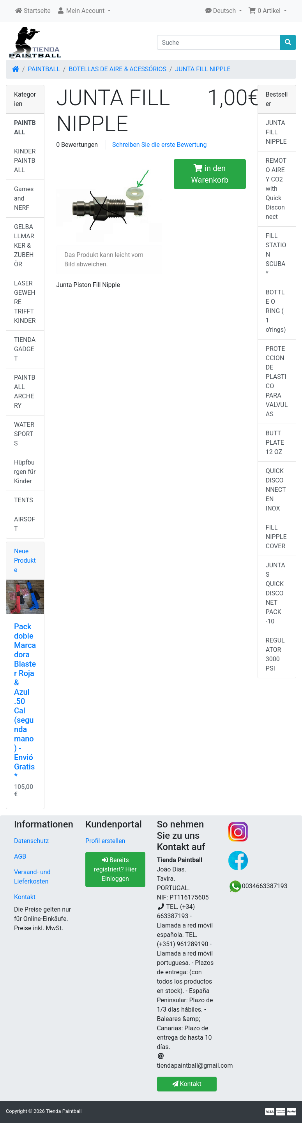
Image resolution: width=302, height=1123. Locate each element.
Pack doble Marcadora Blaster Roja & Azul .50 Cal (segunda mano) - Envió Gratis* (25, 701)
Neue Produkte (25, 560)
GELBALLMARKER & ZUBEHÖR (24, 245)
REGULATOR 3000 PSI (275, 654)
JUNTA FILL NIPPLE (203, 69)
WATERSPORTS (24, 434)
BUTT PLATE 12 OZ (275, 442)
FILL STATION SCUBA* (276, 254)
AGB (20, 856)
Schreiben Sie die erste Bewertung (159, 144)
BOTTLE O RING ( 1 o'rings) (276, 311)
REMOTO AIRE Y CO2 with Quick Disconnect (276, 188)
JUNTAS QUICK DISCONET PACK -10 (275, 593)
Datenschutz (31, 841)
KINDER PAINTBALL (24, 161)
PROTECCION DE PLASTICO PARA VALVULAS (277, 381)
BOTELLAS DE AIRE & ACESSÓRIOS (117, 69)
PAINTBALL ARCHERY (24, 391)
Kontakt (24, 897)
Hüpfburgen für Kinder (24, 472)
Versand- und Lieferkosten (32, 876)
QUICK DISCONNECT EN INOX (276, 489)
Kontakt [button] (186, 1084)
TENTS (23, 500)
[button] (84, 11)
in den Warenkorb (209, 174)
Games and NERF (24, 198)
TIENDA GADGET (24, 349)
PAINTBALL (44, 69)
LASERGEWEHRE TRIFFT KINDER (24, 302)
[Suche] (219, 42)
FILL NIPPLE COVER (276, 537)
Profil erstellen (105, 841)
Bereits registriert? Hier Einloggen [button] (115, 869)
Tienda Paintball (64, 1111)
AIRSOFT (24, 524)
